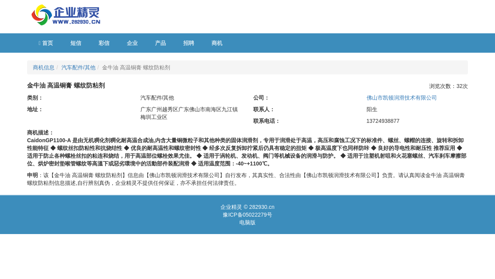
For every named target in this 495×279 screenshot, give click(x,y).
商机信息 (44, 67)
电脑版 (247, 222)
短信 (75, 43)
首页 (46, 43)
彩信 (104, 43)
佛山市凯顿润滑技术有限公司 (402, 98)
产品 (160, 43)
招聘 (188, 43)
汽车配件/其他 (78, 67)
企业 (132, 43)
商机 (217, 43)
